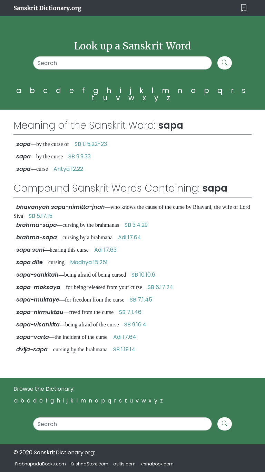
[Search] (122, 63)
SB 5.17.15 (40, 216)
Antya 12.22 (68, 169)
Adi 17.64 (129, 237)
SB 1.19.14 (124, 349)
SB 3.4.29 (136, 225)
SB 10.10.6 (143, 275)
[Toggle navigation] (244, 8)
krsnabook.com (157, 464)
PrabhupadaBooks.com (40, 464)
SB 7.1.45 (141, 300)
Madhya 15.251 (89, 262)
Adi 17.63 (105, 250)
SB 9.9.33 (79, 156)
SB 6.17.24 (160, 287)
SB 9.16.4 (135, 324)
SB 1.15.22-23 (91, 144)
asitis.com (124, 464)
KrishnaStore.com (89, 464)
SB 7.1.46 (130, 312)
